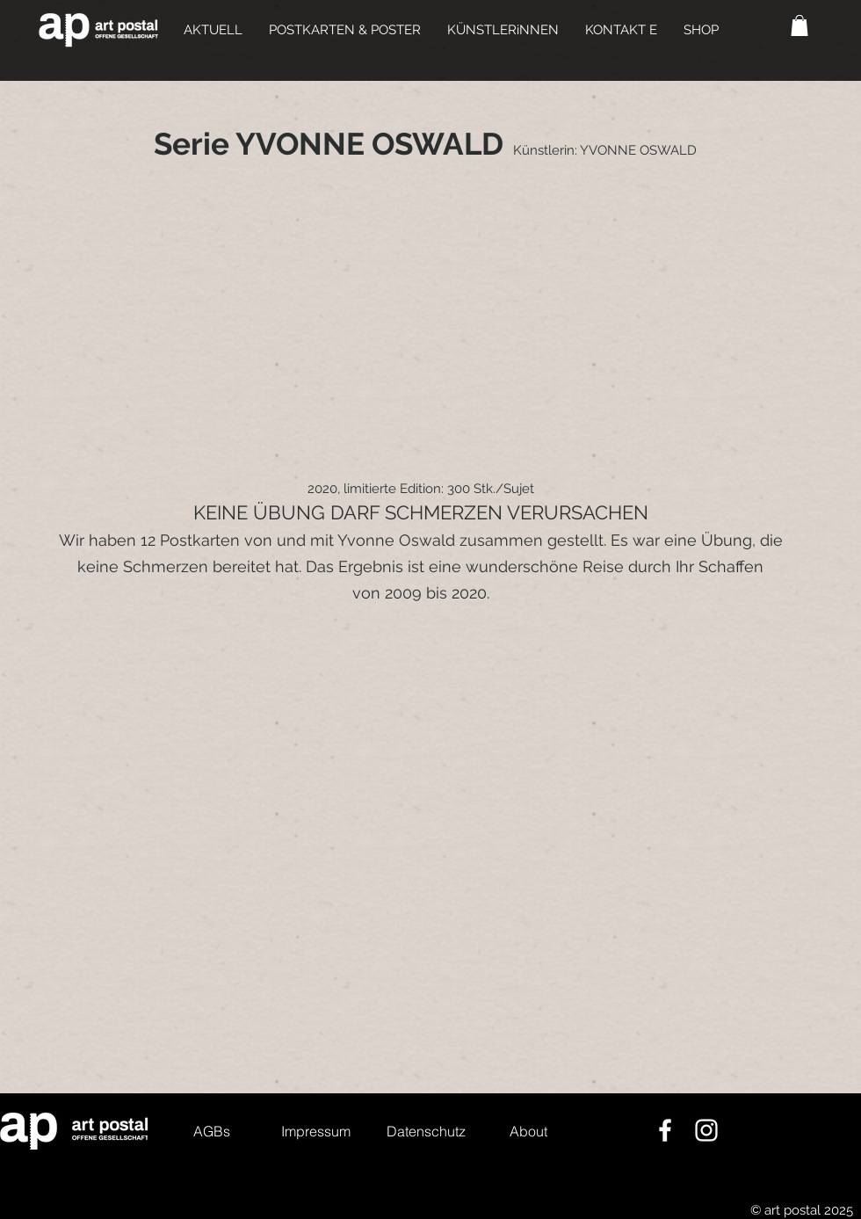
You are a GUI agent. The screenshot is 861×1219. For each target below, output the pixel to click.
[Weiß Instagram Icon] (706, 1130)
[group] (430, 323)
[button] (345, 29)
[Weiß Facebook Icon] (665, 1130)
